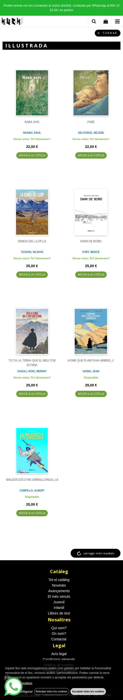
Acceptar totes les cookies (88, 691)
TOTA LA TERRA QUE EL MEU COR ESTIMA (32, 362)
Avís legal (59, 654)
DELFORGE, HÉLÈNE (91, 132)
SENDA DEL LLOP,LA (32, 241)
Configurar (25, 691)
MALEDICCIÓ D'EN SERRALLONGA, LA (32, 479)
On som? (59, 633)
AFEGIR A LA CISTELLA (32, 155)
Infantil (59, 608)
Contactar (59, 639)
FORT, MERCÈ (91, 252)
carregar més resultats (98, 553)
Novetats (59, 585)
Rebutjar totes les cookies (51, 691)
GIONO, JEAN (91, 371)
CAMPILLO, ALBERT (32, 490)
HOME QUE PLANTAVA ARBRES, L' (91, 360)
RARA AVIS (32, 122)
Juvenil (59, 602)
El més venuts (59, 596)
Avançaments (59, 591)
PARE (91, 122)
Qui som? (59, 628)
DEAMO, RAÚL (32, 132)
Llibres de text (59, 613)
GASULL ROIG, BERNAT (32, 371)
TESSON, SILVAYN (32, 252)
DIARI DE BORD (91, 241)
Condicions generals (59, 659)
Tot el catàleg (59, 580)
